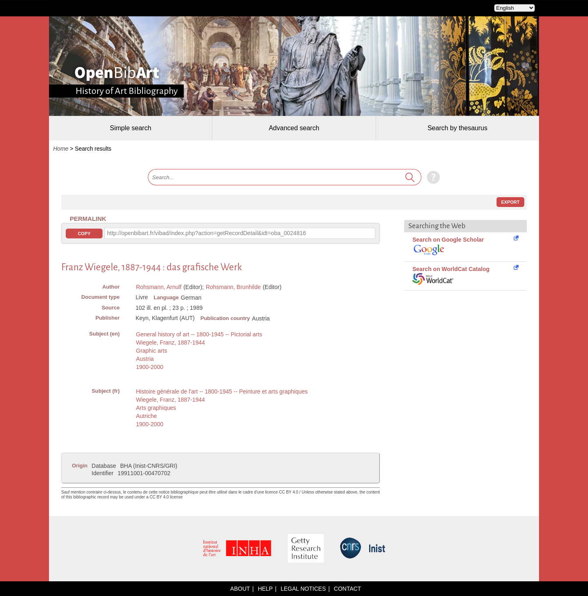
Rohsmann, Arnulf (158, 287)
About (240, 588)
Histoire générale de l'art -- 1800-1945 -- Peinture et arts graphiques (222, 391)
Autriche (146, 416)
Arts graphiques (156, 408)
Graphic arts (151, 350)
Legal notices (303, 588)
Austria (145, 359)
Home (60, 148)
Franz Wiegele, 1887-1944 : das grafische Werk (151, 267)
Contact (347, 588)
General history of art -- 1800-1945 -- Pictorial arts (199, 334)
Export (510, 202)
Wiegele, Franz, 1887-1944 (170, 342)
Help (265, 588)
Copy (84, 233)
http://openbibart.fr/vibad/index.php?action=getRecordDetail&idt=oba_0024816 (206, 233)
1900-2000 (149, 367)
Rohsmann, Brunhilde (233, 287)
